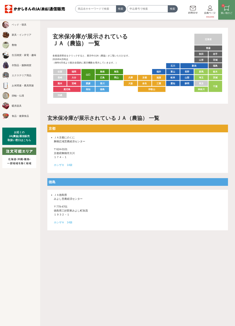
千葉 (215, 86)
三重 (159, 83)
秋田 (201, 54)
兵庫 (130, 77)
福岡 (74, 71)
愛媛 (88, 83)
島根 (102, 71)
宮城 (215, 60)
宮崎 (74, 83)
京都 (144, 77)
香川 (102, 83)
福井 (159, 71)
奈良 (144, 83)
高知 (88, 89)
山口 (88, 74)
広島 (102, 77)
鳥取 (116, 71)
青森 (208, 48)
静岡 (187, 83)
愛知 (173, 83)
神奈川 (201, 89)
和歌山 (151, 89)
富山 (173, 71)
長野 (187, 71)
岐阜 (173, 77)
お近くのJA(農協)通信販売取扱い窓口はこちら (19, 136)
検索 (120, 8)
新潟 (194, 65)
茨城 (215, 77)
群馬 (201, 71)
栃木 (215, 71)
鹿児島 (66, 89)
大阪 (130, 83)
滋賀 (159, 77)
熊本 (60, 83)
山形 (201, 60)
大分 (74, 77)
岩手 (215, 54)
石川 (173, 65)
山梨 (187, 77)
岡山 (116, 77)
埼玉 (201, 77)
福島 (215, 65)
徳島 (102, 89)
